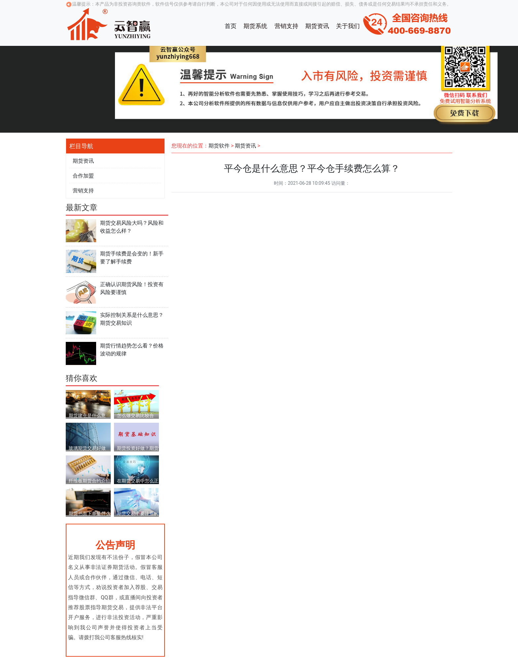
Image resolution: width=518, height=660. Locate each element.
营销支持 (286, 25)
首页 (231, 25)
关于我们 (348, 25)
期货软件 (219, 146)
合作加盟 (83, 176)
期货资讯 (317, 25)
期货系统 (255, 25)
